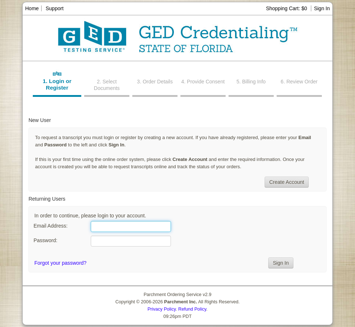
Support (54, 8)
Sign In (322, 8)
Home (32, 8)
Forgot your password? (60, 263)
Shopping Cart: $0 (287, 8)
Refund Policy (192, 309)
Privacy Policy (162, 309)
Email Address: (50, 226)
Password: (45, 240)
